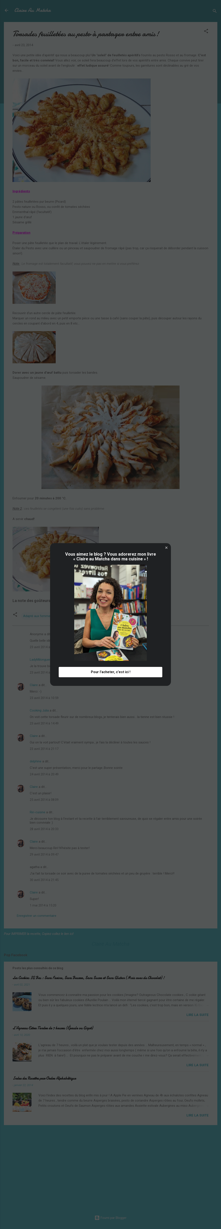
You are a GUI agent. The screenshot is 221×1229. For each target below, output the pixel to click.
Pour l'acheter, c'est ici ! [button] (110, 672)
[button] (166, 548)
